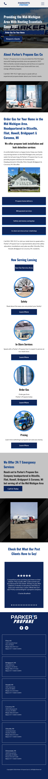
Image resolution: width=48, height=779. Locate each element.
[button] (42, 3)
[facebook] (21, 628)
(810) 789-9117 (14, 647)
